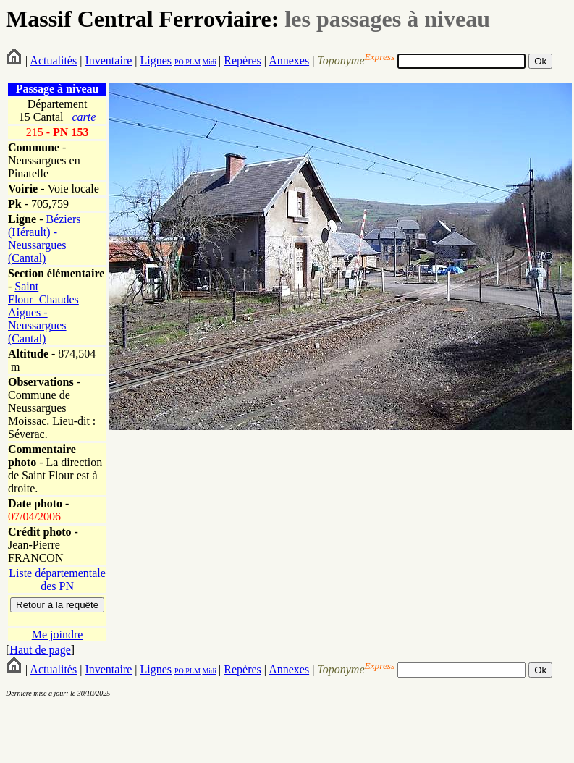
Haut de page (39, 650)
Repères (242, 60)
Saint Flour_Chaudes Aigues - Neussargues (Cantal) (43, 312)
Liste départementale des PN (57, 579)
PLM (192, 62)
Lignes (156, 60)
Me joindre (57, 634)
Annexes (289, 60)
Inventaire (108, 60)
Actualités (53, 60)
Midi (209, 62)
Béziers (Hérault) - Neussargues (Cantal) (44, 238)
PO (179, 62)
